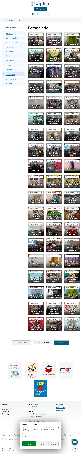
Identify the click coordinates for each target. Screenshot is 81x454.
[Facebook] (38, 14)
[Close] (58, 423)
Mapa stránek (6, 435)
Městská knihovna (10, 20)
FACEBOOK (58, 405)
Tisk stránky (66, 435)
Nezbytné (26, 433)
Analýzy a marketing (28, 436)
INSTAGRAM (59, 408)
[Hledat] (33, 14)
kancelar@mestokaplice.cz (36, 414)
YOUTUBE (58, 411)
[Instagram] (43, 14)
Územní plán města (8, 439)
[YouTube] (48, 14)
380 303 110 (35, 407)
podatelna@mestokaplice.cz (36, 416)
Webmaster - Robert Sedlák (9, 451)
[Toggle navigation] (40, 9)
